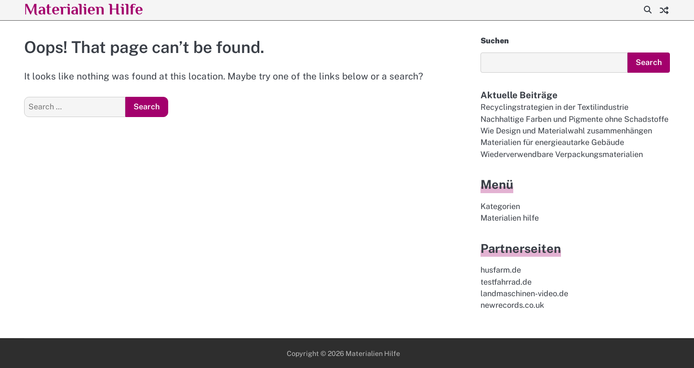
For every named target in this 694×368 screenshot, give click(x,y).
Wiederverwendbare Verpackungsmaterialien (561, 154)
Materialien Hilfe (85, 9)
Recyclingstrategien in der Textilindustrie (554, 107)
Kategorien (500, 206)
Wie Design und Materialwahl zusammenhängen (566, 130)
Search (648, 62)
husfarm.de (500, 270)
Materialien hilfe (509, 218)
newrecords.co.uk (512, 305)
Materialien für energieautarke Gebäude (552, 142)
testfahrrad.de (506, 282)
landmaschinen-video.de (524, 293)
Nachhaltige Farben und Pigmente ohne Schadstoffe (574, 119)
